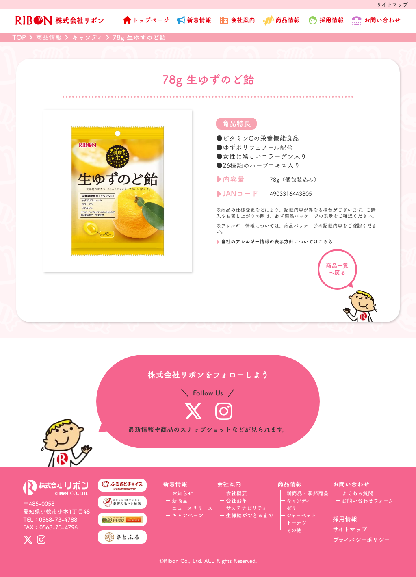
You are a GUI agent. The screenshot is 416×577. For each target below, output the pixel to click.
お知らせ (182, 493)
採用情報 (345, 519)
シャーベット (301, 515)
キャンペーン (188, 515)
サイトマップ (392, 4)
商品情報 (287, 20)
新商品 (180, 500)
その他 (293, 530)
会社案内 (243, 20)
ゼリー (293, 508)
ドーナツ (296, 522)
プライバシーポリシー (361, 539)
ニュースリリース (192, 508)
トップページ (150, 20)
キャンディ (298, 500)
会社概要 (236, 493)
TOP (19, 37)
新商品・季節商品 (307, 493)
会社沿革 (236, 500)
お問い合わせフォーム (367, 500)
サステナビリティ (246, 508)
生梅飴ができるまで (249, 515)
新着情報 (199, 20)
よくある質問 (357, 493)
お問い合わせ (382, 20)
